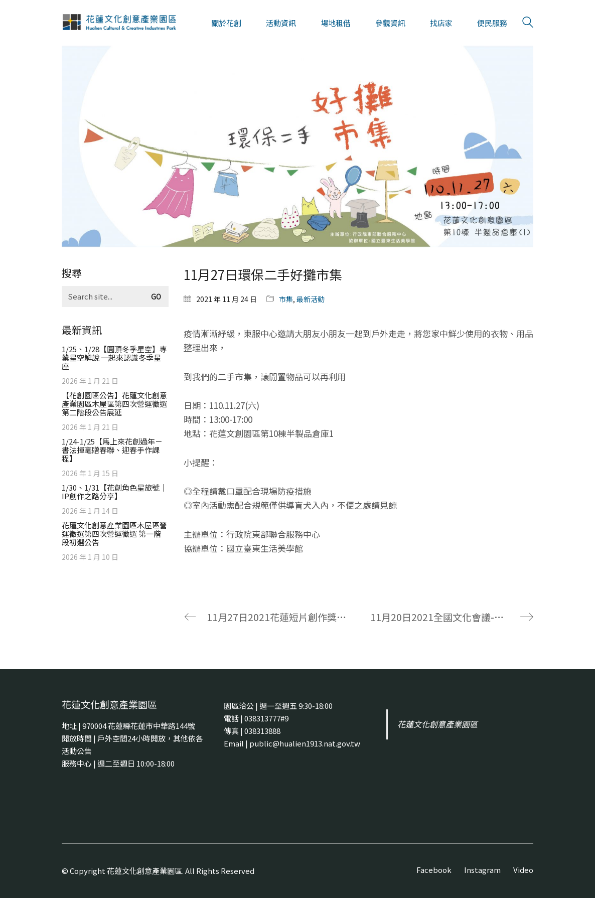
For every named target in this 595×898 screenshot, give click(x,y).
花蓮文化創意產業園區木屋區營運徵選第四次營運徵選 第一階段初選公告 (114, 533)
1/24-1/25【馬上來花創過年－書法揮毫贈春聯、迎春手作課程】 (112, 450)
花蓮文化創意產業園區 (437, 724)
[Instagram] (482, 870)
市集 (286, 299)
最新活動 (310, 299)
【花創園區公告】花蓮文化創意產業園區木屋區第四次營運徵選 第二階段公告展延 (114, 403)
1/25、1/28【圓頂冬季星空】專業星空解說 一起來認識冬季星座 (114, 357)
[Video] (523, 870)
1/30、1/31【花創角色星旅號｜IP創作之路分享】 (114, 491)
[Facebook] (434, 870)
